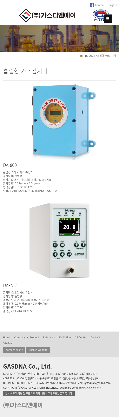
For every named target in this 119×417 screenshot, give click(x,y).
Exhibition (65, 337)
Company (19, 337)
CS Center (81, 337)
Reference (49, 337)
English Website (38, 350)
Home (6, 337)
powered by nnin (92, 387)
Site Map (8, 343)
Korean (99, 5)
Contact (95, 337)
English (113, 5)
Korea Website (14, 350)
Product (34, 337)
